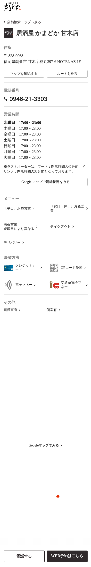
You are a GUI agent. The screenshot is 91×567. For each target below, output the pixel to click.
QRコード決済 (72, 268)
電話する (24, 556)
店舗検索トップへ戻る (24, 22)
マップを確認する (23, 74)
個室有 (52, 310)
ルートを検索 (67, 74)
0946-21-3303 (25, 98)
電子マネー (23, 285)
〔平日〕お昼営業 (17, 208)
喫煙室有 (10, 310)
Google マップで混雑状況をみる (45, 182)
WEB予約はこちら (67, 556)
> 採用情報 (43, 512)
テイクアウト (60, 226)
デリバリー (12, 242)
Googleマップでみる (45, 445)
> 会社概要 (43, 504)
